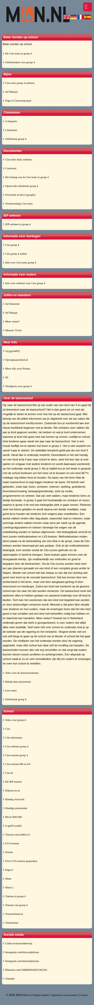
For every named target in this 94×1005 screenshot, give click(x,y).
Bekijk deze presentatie (18, 681)
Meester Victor (13, 330)
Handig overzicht (14, 799)
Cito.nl (9, 772)
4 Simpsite (11, 121)
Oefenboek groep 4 (15, 138)
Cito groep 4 (12, 244)
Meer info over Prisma (17, 368)
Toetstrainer (11, 922)
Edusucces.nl (12, 790)
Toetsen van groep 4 (16, 905)
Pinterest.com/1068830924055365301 (26, 969)
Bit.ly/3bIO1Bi (13, 816)
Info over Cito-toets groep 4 (20, 262)
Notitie (9, 852)
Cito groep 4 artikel (16, 253)
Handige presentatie (16, 808)
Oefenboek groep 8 (15, 699)
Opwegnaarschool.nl (16, 359)
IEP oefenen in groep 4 (18, 224)
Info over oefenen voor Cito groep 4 (25, 283)
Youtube (10, 978)
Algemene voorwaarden (64, 994)
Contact (83, 994)
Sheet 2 (9, 887)
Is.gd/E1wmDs (13, 825)
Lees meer (11, 690)
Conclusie (10, 168)
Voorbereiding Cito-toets (19, 203)
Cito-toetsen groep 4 (16, 755)
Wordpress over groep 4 (18, 386)
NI (6, 377)
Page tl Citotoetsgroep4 (18, 100)
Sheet (8, 878)
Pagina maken (41, 994)
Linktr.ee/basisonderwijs (18, 943)
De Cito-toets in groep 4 (18, 53)
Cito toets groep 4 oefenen (19, 82)
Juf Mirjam (11, 91)
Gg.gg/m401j (12, 350)
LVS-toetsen (12, 843)
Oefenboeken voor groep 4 (20, 62)
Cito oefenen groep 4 (17, 746)
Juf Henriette (12, 303)
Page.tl (9, 869)
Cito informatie (13, 737)
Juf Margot (11, 312)
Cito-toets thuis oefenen (18, 159)
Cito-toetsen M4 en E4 (17, 763)
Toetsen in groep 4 (15, 896)
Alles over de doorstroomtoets (22, 672)
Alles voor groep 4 (15, 719)
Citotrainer (11, 129)
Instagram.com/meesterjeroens (22, 960)
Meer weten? (12, 321)
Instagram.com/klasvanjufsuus (22, 952)
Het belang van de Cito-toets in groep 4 (27, 177)
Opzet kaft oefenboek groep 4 (21, 185)
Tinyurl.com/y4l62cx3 (17, 834)
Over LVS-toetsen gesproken (21, 860)
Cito (7, 728)
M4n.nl (27, 994)
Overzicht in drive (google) (20, 194)
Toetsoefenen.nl (14, 913)
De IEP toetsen (13, 781)
